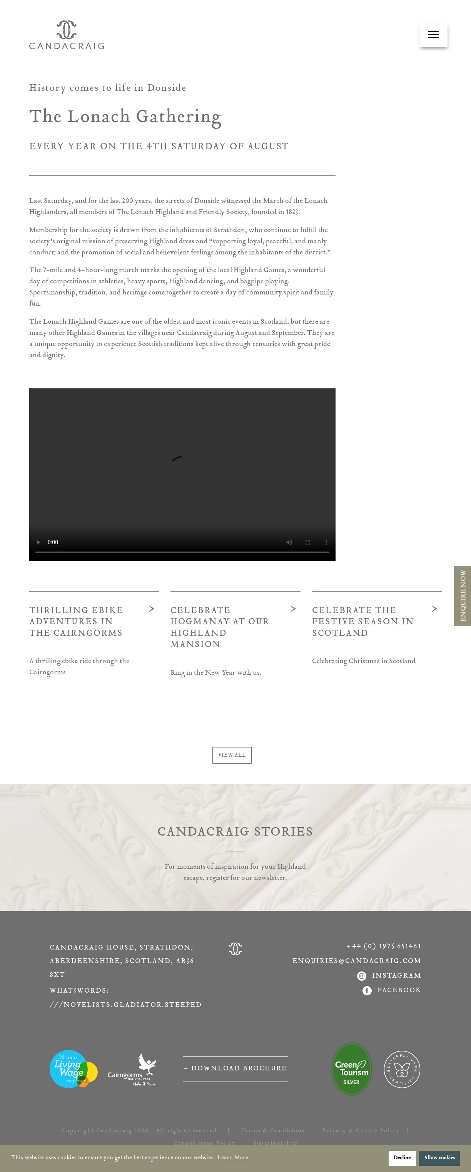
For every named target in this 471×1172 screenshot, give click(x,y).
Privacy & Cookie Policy (361, 1131)
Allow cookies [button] (439, 1158)
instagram (389, 976)
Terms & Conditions (273, 1131)
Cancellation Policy (205, 1144)
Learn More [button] (232, 1158)
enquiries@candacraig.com (356, 961)
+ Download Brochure (235, 1069)
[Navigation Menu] (433, 34)
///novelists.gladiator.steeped (124, 1005)
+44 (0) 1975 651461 (384, 947)
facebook (391, 990)
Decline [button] (402, 1158)
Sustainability (275, 1144)
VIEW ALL (232, 755)
